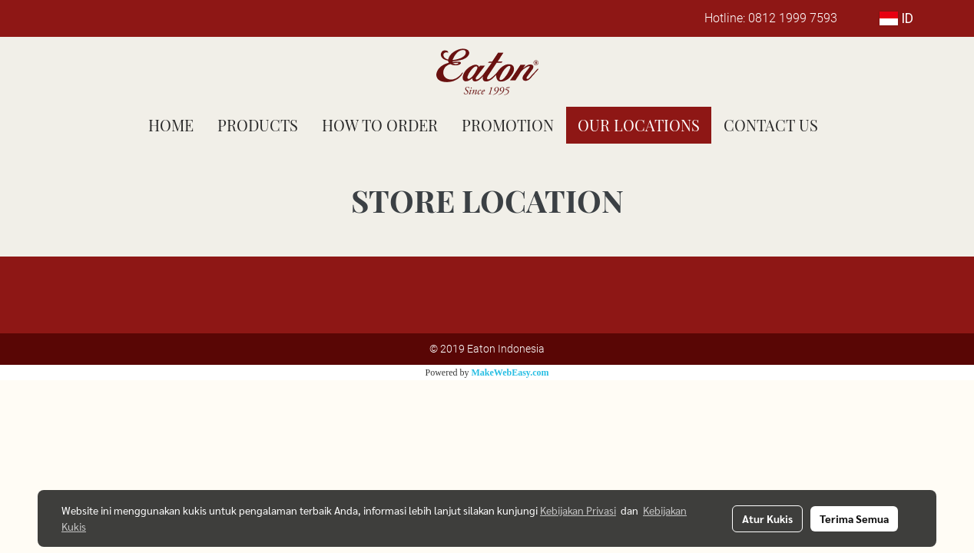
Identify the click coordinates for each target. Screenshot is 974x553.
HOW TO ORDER (380, 124)
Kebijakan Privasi (578, 510)
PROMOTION (508, 124)
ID (896, 18)
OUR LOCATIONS (639, 124)
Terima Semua (854, 518)
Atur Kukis (767, 518)
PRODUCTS (257, 124)
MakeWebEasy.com (510, 372)
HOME (171, 124)
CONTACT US (771, 124)
